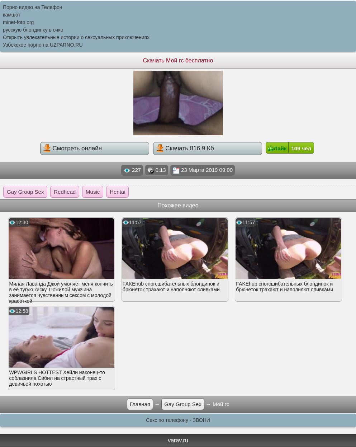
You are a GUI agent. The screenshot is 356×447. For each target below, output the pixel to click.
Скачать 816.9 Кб (185, 148)
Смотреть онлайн (72, 148)
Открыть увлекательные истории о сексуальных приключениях (76, 37)
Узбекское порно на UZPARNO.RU (43, 45)
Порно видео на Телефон (32, 7)
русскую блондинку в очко (33, 30)
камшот (11, 15)
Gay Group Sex (25, 192)
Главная (140, 404)
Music (93, 192)
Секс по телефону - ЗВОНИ (178, 420)
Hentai (117, 192)
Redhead (65, 192)
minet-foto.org (18, 22)
